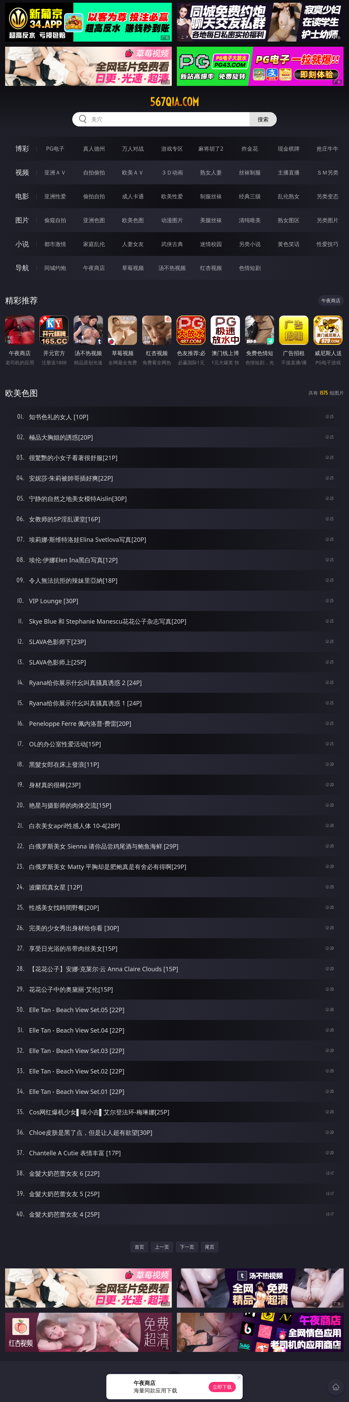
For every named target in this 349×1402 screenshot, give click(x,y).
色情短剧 (250, 268)
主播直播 (289, 172)
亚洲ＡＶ (55, 172)
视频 (22, 172)
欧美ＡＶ (133, 172)
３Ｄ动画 (172, 172)
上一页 (162, 1247)
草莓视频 (133, 268)
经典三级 (250, 196)
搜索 (263, 119)
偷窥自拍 (55, 220)
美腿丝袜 (211, 220)
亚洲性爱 (55, 196)
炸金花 (250, 148)
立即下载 (222, 1387)
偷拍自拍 (94, 196)
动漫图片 (172, 220)
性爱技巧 (327, 244)
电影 (22, 196)
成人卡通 (133, 196)
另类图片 (327, 220)
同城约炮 (55, 268)
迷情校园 (211, 244)
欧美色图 (133, 220)
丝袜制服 (250, 172)
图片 (22, 220)
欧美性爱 (172, 196)
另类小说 (250, 244)
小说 (22, 243)
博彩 (22, 148)
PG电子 (55, 148)
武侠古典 (172, 244)
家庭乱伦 (94, 244)
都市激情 (55, 244)
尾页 (209, 1247)
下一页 (187, 1247)
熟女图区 (289, 220)
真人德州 (94, 148)
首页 (139, 1247)
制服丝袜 (211, 196)
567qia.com (174, 102)
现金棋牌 (289, 148)
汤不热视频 (172, 268)
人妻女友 (133, 244)
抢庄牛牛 (327, 148)
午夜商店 (94, 268)
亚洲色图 (94, 220)
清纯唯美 (250, 220)
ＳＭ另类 (327, 172)
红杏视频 (211, 268)
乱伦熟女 (289, 196)
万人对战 (133, 148)
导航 (22, 267)
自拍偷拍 (94, 172)
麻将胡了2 (210, 148)
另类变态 (327, 196)
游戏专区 (172, 148)
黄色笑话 (289, 244)
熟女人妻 (211, 172)
